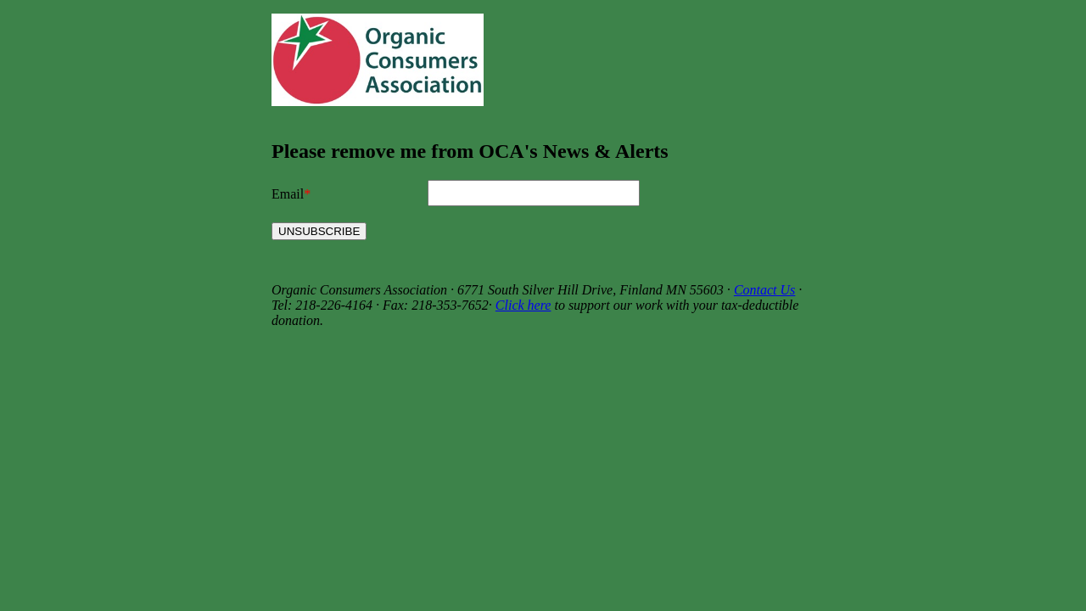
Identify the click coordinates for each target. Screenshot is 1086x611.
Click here (523, 305)
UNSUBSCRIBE (319, 231)
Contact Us (764, 290)
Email (288, 194)
